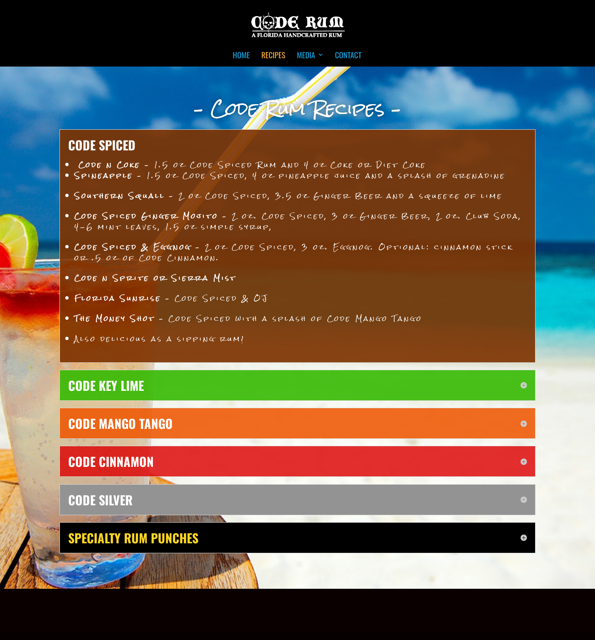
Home (241, 56)
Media (306, 56)
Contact (348, 56)
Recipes (273, 56)
